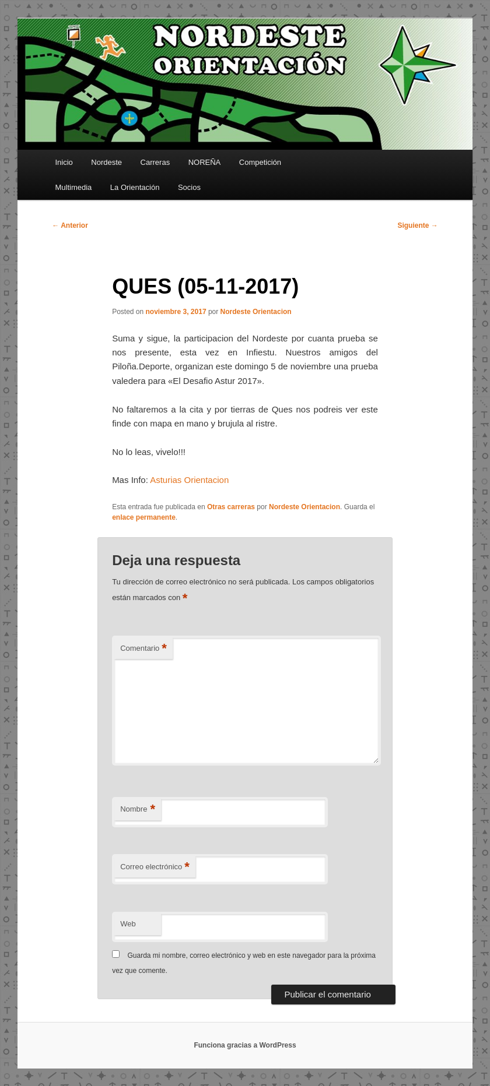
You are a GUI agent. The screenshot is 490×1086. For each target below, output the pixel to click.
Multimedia (73, 187)
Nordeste (106, 162)
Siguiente (417, 225)
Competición (260, 162)
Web (128, 923)
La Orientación (135, 187)
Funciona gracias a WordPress (245, 1045)
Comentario (143, 648)
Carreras (155, 162)
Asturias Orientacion (189, 480)
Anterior (70, 225)
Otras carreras (231, 507)
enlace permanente (144, 517)
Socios (189, 187)
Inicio (63, 162)
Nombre (137, 809)
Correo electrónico (155, 867)
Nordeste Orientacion (256, 312)
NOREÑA (204, 162)
